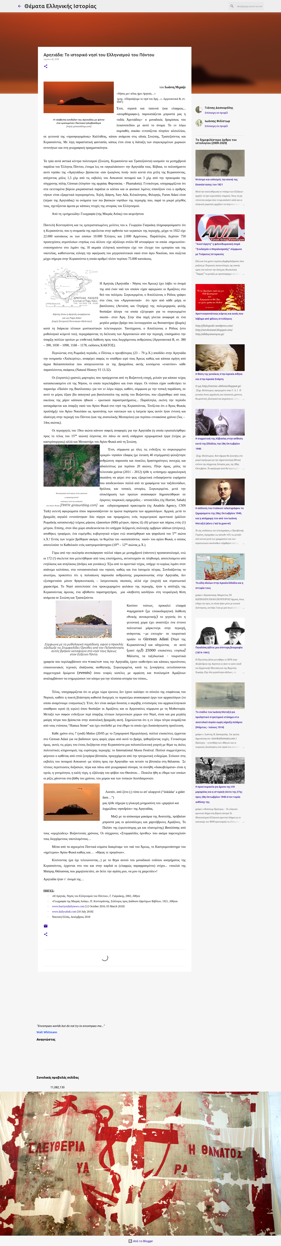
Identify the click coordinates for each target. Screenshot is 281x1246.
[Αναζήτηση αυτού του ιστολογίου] (245, 6)
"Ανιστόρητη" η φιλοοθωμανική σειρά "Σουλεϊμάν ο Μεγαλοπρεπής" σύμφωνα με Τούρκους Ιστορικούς (218, 249)
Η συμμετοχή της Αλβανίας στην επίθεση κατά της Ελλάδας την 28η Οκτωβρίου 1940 (219, 443)
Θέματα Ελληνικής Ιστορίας (60, 6)
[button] (46, 66)
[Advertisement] (122, 999)
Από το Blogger (140, 1241)
